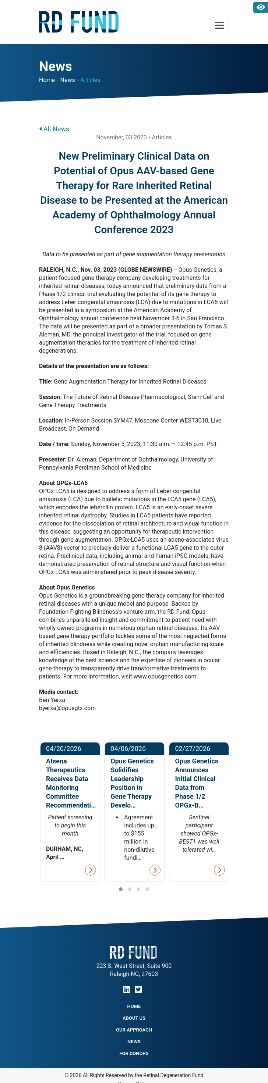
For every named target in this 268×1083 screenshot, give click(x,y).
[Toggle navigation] (219, 25)
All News (54, 129)
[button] (120, 889)
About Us (134, 1018)
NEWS (134, 1041)
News (67, 79)
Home (47, 79)
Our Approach (134, 1030)
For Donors (133, 1053)
